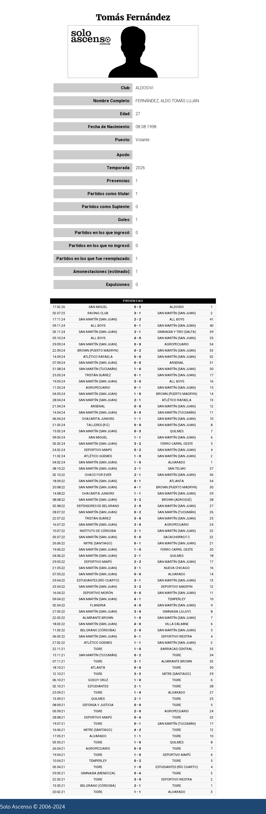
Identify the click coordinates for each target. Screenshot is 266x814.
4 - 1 (137, 487)
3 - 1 (137, 313)
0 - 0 (137, 344)
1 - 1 (137, 419)
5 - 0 (137, 537)
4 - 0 (137, 338)
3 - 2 (137, 444)
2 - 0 (137, 506)
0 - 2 (137, 350)
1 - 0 (137, 369)
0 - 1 (137, 325)
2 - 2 (137, 319)
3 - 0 (137, 381)
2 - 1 (137, 332)
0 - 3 (137, 307)
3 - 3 (137, 674)
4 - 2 (137, 730)
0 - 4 (137, 717)
